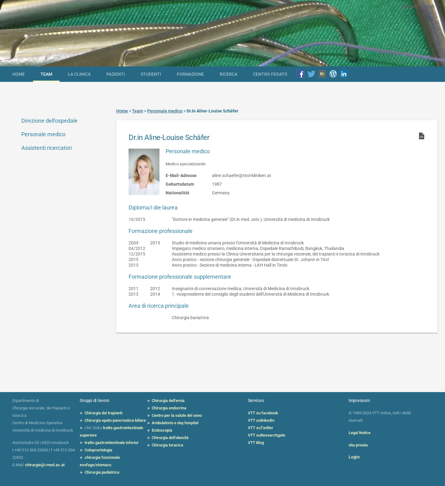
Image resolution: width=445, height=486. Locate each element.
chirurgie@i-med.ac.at (45, 465)
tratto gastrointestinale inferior (112, 442)
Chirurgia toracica (167, 445)
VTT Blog (256, 442)
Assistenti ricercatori (46, 148)
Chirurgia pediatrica (102, 472)
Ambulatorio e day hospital (175, 422)
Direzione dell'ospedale (49, 120)
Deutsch (409, 6)
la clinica (79, 74)
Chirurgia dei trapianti (103, 413)
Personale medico (43, 134)
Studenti (151, 74)
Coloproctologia (98, 450)
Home (18, 74)
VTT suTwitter (260, 427)
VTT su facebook (263, 413)
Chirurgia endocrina (169, 408)
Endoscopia (162, 430)
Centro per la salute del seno (177, 415)
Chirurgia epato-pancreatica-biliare (115, 420)
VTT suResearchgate (266, 435)
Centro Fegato (270, 74)
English (427, 6)
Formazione (190, 74)
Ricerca (228, 74)
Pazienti (115, 74)
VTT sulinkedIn (261, 420)
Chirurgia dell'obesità (170, 437)
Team (46, 74)
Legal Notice (360, 432)
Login (354, 456)
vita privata (358, 445)
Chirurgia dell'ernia (168, 400)
